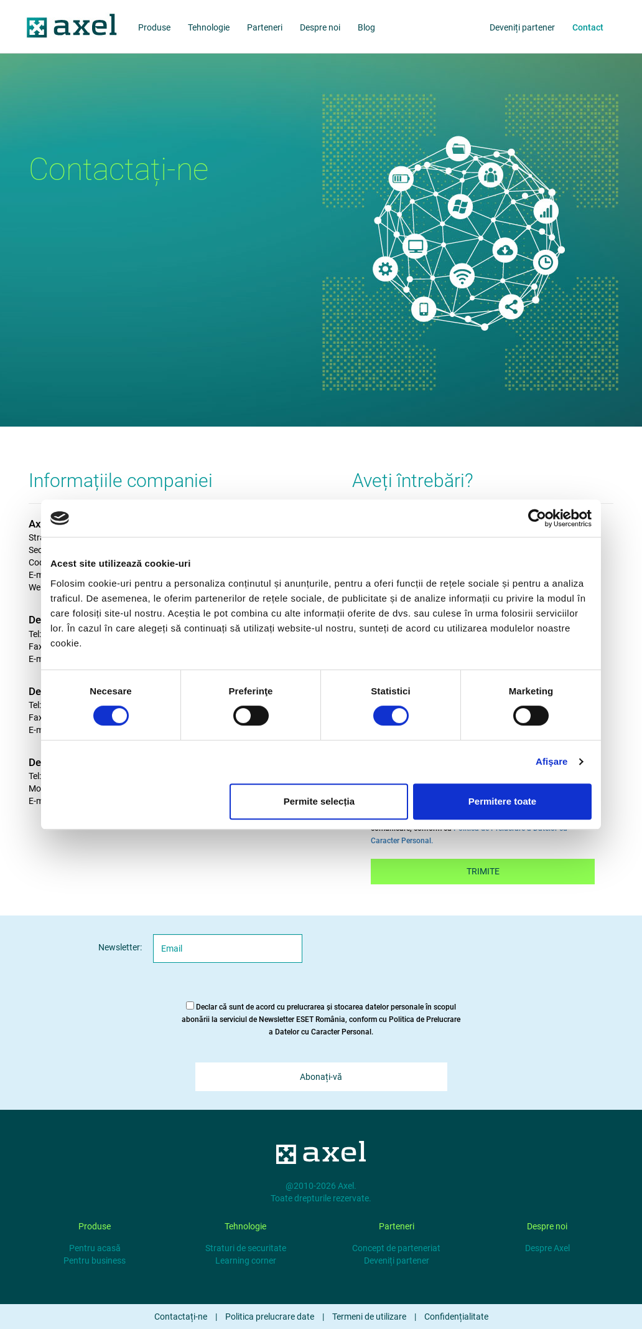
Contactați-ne (180, 1317)
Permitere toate (502, 801)
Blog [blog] (366, 27)
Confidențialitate (456, 1317)
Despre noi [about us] (320, 27)
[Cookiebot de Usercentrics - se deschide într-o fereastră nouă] (537, 518)
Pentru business (94, 1260)
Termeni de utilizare (369, 1317)
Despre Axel (547, 1248)
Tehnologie (209, 27)
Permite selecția (319, 801)
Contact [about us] (587, 27)
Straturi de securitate (245, 1248)
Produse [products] (154, 27)
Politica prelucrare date (269, 1317)
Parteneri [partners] (264, 27)
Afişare (552, 761)
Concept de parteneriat (396, 1248)
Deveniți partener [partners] (522, 27)
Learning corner (245, 1260)
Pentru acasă (95, 1248)
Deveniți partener (396, 1260)
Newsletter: (120, 947)
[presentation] (424, 958)
